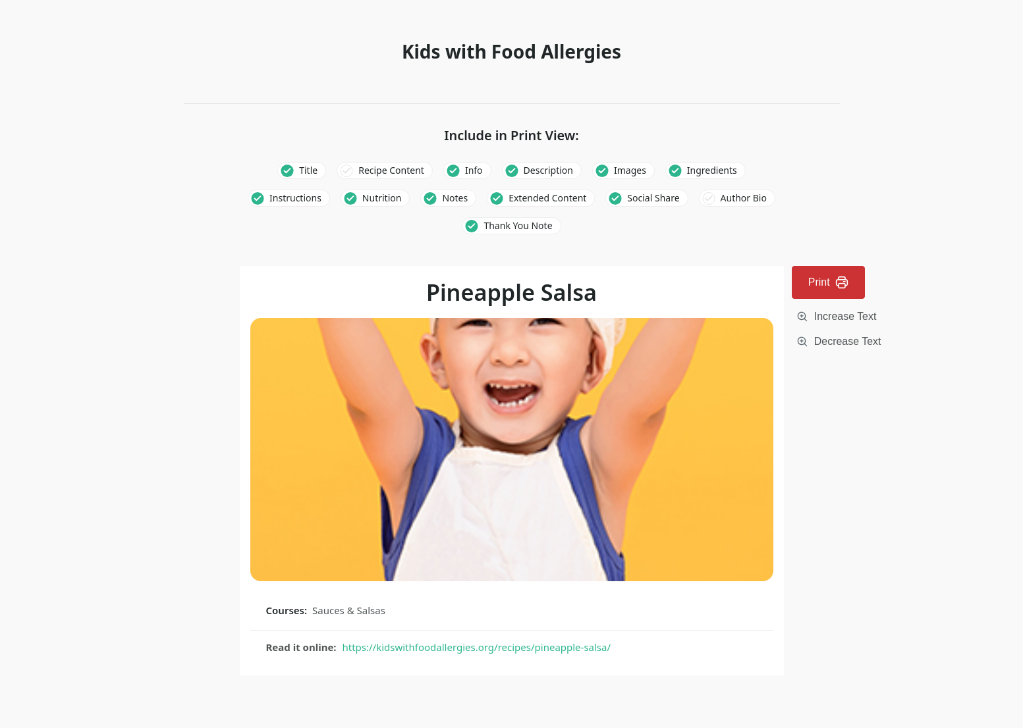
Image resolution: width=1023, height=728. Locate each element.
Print (828, 282)
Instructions (295, 198)
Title (308, 170)
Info (474, 170)
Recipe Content (391, 170)
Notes (455, 198)
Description (548, 170)
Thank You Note (518, 225)
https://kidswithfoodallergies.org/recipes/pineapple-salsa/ (476, 647)
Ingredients (712, 170)
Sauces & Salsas (348, 610)
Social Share (653, 198)
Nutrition (382, 198)
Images (630, 170)
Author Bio (744, 198)
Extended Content (547, 198)
